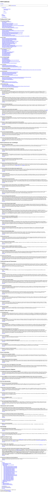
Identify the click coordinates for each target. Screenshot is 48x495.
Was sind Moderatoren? (5, 58)
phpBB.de (23, 165)
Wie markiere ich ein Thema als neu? (7, 47)
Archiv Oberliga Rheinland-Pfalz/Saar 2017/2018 (10, 471)
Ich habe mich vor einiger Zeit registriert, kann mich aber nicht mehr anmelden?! (13, 25)
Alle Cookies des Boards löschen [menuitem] (6, 487)
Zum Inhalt (1, 3)
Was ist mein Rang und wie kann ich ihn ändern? (8, 35)
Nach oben (3, 94)
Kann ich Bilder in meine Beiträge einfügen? (8, 51)
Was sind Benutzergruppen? (6, 59)
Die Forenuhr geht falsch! (5, 31)
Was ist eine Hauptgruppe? (5, 62)
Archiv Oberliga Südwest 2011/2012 (8, 476)
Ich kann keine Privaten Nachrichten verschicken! (9, 65)
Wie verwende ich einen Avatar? (6, 34)
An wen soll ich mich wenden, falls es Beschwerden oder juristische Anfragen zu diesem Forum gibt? (16, 86)
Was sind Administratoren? (5, 57)
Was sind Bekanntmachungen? (6, 53)
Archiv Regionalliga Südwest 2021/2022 (9, 468)
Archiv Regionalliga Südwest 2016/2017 (9, 472)
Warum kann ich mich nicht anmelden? (7, 24)
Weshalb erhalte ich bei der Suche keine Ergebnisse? (9, 72)
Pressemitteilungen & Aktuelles (7, 463)
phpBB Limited (17, 165)
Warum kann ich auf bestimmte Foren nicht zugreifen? (9, 42)
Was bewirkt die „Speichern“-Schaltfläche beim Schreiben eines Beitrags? (12, 45)
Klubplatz (3, 462)
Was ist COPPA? (4, 22)
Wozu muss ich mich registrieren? (6, 21)
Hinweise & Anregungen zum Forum (8, 484)
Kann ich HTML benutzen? (6, 50)
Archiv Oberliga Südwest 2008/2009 (8, 478)
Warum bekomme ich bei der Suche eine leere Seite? (9, 73)
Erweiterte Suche (13, 5)
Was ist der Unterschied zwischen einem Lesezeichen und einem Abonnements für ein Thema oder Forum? (16, 77)
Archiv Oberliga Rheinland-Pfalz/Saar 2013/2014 (10, 474)
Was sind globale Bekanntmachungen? (7, 52)
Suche (10, 5)
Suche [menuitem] (4, 11)
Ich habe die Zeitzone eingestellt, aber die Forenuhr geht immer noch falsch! (12, 32)
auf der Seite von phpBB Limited (40, 440)
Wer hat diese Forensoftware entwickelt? (7, 84)
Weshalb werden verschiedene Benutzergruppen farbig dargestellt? (11, 61)
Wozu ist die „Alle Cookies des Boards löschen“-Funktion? (10, 27)
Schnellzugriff (4, 7)
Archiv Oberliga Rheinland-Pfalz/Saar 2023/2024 (10, 467)
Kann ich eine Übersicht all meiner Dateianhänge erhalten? (10, 82)
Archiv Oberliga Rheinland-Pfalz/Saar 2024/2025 (10, 466)
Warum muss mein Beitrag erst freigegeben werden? (9, 46)
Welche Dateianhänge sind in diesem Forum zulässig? (9, 81)
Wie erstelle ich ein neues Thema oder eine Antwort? (9, 38)
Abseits (3, 482)
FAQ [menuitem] (2, 14)
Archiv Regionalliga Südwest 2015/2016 (9, 473)
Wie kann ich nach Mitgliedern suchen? (7, 74)
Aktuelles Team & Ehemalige (7, 480)
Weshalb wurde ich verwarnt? (6, 44)
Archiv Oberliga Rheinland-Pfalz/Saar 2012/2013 (10, 475)
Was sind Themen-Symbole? (6, 55)
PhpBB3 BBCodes (8, 490)
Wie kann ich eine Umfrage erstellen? (7, 40)
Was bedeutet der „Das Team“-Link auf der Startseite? (9, 63)
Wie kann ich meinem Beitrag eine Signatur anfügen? (9, 39)
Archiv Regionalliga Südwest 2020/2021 (9, 469)
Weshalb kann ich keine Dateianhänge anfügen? (8, 43)
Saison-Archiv (5, 465)
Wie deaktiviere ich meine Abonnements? (7, 79)
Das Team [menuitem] (5, 12)
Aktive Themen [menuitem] (6, 9)
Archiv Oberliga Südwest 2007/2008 (8, 479)
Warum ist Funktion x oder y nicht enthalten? (8, 85)
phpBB (5, 489)
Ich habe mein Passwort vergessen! (7, 26)
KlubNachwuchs (5, 481)
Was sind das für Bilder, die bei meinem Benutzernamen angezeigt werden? (12, 33)
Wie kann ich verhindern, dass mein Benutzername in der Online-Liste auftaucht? (13, 30)
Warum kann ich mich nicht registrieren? (7, 23)
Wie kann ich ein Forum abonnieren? (7, 78)
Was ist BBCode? (4, 49)
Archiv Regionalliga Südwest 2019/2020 (9, 470)
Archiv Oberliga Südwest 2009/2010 (8, 477)
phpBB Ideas (41, 444)
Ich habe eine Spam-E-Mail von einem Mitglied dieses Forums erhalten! (12, 66)
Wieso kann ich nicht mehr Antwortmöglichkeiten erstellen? (10, 41)
